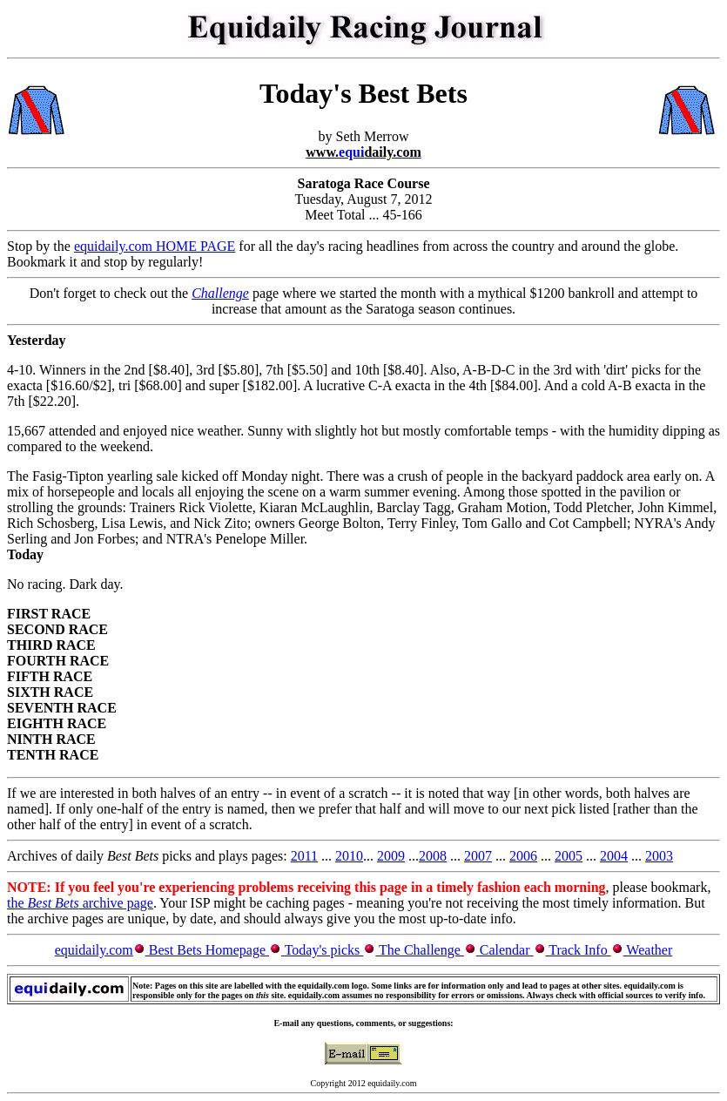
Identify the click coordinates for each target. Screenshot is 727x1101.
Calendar (505, 949)
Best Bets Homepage (207, 949)
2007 (478, 855)
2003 (659, 855)
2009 (391, 855)
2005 (568, 855)
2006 (523, 855)
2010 (349, 855)
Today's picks (322, 949)
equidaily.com (94, 949)
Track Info (578, 949)
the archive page (80, 902)
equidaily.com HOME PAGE (154, 246)
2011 (304, 855)
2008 (433, 855)
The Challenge (419, 949)
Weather (648, 949)
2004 (614, 855)
